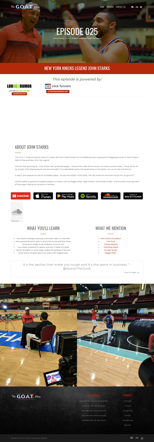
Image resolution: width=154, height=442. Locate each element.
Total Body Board (111, 247)
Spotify (128, 415)
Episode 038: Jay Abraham (93, 406)
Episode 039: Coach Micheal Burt (93, 401)
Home (102, 6)
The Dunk (111, 241)
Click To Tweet (129, 272)
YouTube (128, 401)
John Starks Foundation (111, 238)
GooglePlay (128, 411)
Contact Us (120, 6)
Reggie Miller (111, 253)
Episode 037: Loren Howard (94, 411)
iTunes (128, 406)
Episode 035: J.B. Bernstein (94, 420)
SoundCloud (127, 420)
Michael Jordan (111, 250)
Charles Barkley (111, 244)
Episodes (110, 6)
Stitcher (127, 425)
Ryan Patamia (42, 438)
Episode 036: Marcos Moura (94, 415)
